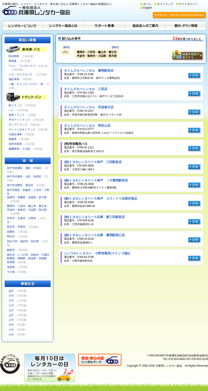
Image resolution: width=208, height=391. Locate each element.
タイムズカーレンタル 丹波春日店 (89, 107)
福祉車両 (14, 79)
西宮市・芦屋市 (16, 226)
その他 (11, 271)
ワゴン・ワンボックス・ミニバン (28, 65)
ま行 (11, 319)
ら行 (11, 329)
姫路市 (11, 249)
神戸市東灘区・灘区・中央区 (24, 168)
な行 (11, 310)
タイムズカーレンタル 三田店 (85, 89)
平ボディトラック (19, 119)
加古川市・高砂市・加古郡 (23, 241)
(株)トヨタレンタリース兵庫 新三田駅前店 (94, 217)
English (147, 7)
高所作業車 (15, 143)
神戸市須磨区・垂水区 (20, 185)
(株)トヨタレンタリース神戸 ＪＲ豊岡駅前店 (96, 180)
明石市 (11, 236)
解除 (66, 47)
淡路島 (11, 267)
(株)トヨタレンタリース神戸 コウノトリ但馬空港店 (100, 198)
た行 (11, 305)
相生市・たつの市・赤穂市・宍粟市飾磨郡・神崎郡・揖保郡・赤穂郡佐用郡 (28, 258)
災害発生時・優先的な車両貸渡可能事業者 (179, 15)
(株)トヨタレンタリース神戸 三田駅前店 (93, 162)
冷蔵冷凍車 (15, 134)
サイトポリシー (188, 4)
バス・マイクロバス (21, 74)
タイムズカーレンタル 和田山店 (87, 125)
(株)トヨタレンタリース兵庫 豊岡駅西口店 (94, 235)
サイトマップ (165, 4)
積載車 (13, 139)
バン (11, 110)
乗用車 (13, 61)
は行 (11, 315)
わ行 (11, 334)
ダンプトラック (18, 124)
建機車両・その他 (19, 148)
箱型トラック (17, 114)
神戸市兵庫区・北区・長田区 (24, 176)
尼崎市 (11, 231)
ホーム (147, 4)
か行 (11, 295)
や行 (11, 324)
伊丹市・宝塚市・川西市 (21, 218)
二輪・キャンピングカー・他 (26, 84)
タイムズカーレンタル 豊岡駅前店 (89, 70)
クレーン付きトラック (22, 129)
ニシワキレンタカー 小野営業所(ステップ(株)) (97, 253)
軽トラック (15, 105)
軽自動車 (14, 56)
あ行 (11, 291)
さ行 (11, 300)
